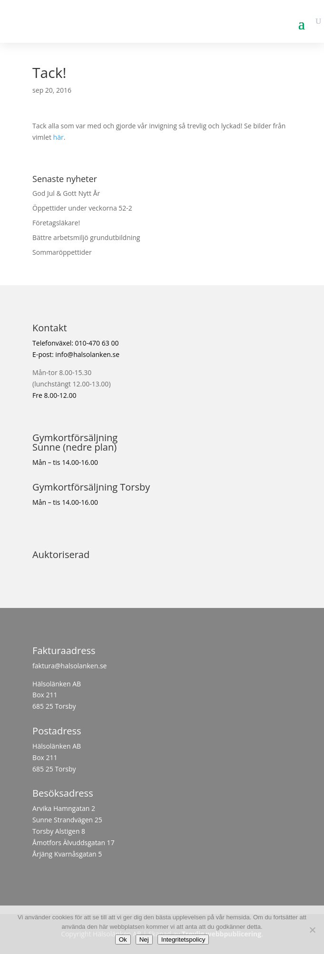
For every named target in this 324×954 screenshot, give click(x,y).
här (58, 137)
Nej (144, 939)
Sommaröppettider (62, 252)
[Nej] (312, 930)
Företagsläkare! (56, 222)
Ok (123, 939)
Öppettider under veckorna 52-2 (82, 207)
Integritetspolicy (183, 939)
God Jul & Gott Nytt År (66, 193)
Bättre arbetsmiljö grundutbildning (86, 237)
